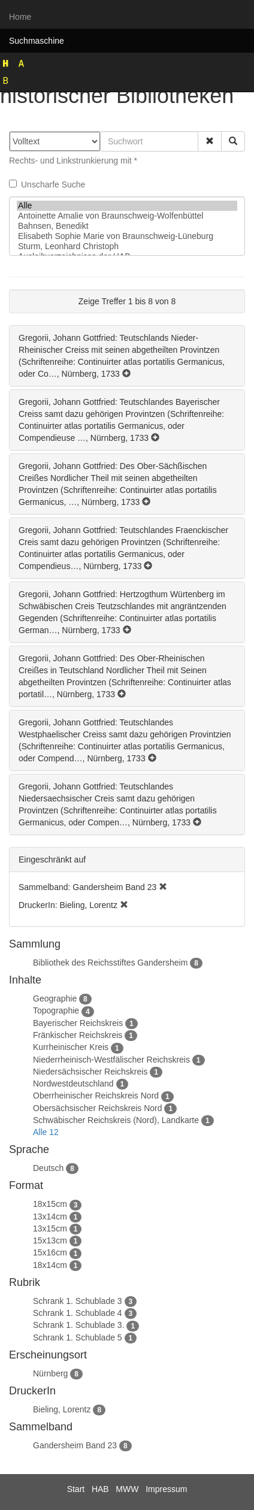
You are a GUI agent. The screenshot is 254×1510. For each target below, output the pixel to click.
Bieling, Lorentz (62, 1409)
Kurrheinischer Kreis (70, 1047)
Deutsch (48, 1168)
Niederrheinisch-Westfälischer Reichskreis (111, 1059)
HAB (100, 1489)
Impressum (166, 1489)
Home (20, 17)
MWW (127, 1489)
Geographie (55, 998)
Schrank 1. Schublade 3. (79, 1325)
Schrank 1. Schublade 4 (77, 1313)
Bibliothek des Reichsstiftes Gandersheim (110, 962)
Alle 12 (46, 1132)
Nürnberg (50, 1373)
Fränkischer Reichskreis (77, 1035)
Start (76, 1489)
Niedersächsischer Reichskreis (90, 1071)
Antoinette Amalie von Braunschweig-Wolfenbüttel (127, 216)
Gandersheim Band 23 (75, 1445)
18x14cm (50, 1265)
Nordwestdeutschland (73, 1083)
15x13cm (50, 1240)
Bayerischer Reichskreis (78, 1023)
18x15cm (50, 1204)
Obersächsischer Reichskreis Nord (97, 1108)
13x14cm (50, 1216)
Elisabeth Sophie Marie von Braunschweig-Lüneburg (127, 236)
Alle (127, 206)
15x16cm (50, 1252)
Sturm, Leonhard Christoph (127, 246)
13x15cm (50, 1228)
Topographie (56, 1010)
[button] (210, 141)
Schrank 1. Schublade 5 (77, 1337)
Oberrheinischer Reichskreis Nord (96, 1095)
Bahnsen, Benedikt (127, 226)
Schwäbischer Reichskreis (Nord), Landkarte (116, 1120)
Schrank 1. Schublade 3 (77, 1301)
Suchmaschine (36, 41)
